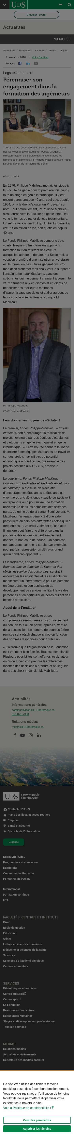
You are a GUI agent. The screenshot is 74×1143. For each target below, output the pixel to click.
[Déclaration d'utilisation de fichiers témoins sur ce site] (37, 1107)
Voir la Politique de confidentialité (26, 1108)
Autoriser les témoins (37, 1128)
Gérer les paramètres (37, 1120)
